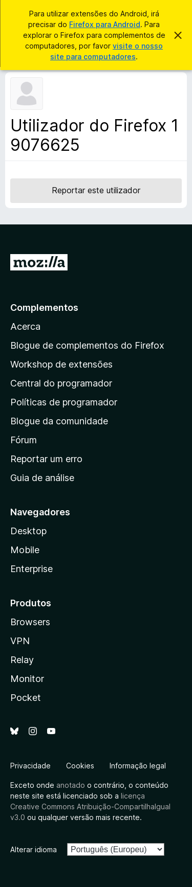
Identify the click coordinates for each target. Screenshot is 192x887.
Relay (22, 659)
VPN (20, 640)
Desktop (28, 531)
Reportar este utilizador (96, 190)
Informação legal (138, 765)
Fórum (23, 440)
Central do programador (61, 383)
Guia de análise (42, 477)
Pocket (25, 697)
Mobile (24, 549)
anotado (70, 785)
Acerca (25, 326)
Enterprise (31, 568)
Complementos (44, 307)
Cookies (80, 765)
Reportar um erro (46, 458)
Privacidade (30, 765)
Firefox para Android (104, 24)
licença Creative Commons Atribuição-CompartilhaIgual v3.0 (90, 806)
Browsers (30, 622)
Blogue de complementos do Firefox (87, 345)
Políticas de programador (63, 402)
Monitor (27, 678)
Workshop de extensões (61, 364)
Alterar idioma (33, 849)
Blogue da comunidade (59, 421)
